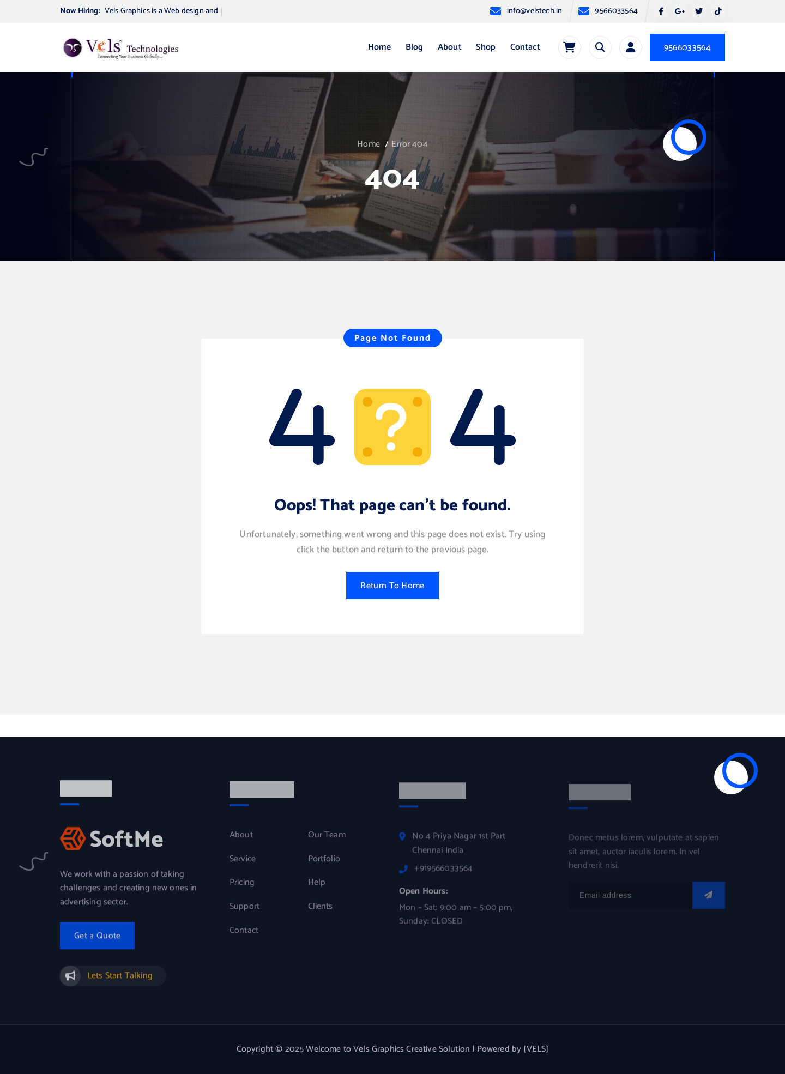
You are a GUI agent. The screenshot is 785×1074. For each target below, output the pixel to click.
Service (243, 865)
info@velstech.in (535, 11)
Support (244, 913)
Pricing (242, 889)
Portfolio (324, 865)
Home (379, 47)
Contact (525, 47)
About (450, 47)
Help (317, 889)
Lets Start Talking (120, 981)
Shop (486, 47)
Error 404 (409, 144)
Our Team (327, 841)
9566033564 (616, 11)
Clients (320, 913)
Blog (415, 47)
